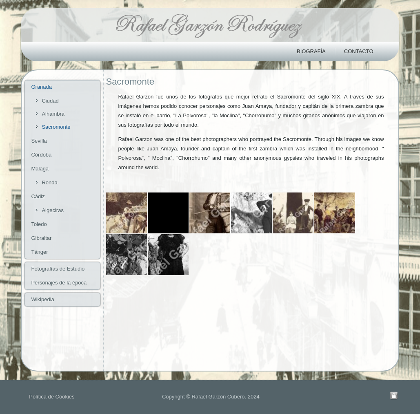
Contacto (358, 51)
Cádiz (37, 196)
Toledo (39, 224)
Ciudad (50, 101)
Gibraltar (41, 238)
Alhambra (53, 114)
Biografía (311, 51)
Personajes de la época (59, 283)
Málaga (40, 169)
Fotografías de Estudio (57, 269)
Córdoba (41, 155)
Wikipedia (42, 299)
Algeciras (52, 210)
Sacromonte (56, 127)
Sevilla (39, 141)
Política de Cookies (51, 397)
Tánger (39, 252)
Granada (41, 87)
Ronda (49, 182)
